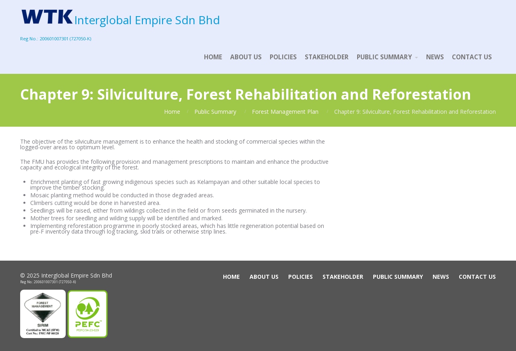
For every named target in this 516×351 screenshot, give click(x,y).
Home (172, 111)
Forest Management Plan (285, 111)
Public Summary (215, 111)
